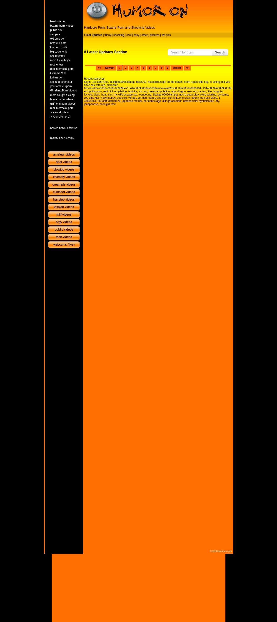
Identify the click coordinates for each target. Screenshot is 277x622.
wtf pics (166, 35)
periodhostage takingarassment (163, 101)
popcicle (122, 97)
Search (220, 52)
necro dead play (189, 94)
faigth (87, 81)
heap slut (106, 94)
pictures (155, 35)
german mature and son (152, 97)
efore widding (208, 94)
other (144, 35)
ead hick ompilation (115, 91)
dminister (112, 85)
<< (99, 67)
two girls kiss (92, 97)
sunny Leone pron (179, 97)
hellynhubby (108, 97)
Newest (109, 67)
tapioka (132, 91)
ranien (202, 91)
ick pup (143, 91)
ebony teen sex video (204, 97)
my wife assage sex (126, 94)
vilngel (132, 97)
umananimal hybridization (198, 101)
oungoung (145, 94)
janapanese (91, 104)
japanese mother (132, 101)
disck (97, 94)
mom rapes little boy (196, 81)
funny (108, 35)
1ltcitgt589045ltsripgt (122, 81)
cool (128, 35)
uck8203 (141, 81)
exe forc (192, 91)
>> (187, 67)
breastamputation (159, 91)
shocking (118, 35)
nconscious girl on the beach (165, 81)
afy (217, 101)
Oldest (177, 67)
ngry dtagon (178, 91)
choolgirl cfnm (108, 104)
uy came (223, 94)
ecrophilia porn (93, 91)
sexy (136, 35)
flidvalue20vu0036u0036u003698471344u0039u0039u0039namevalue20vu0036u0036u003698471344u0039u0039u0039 (158, 88)
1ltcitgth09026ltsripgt (165, 94)
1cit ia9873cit (100, 81)
